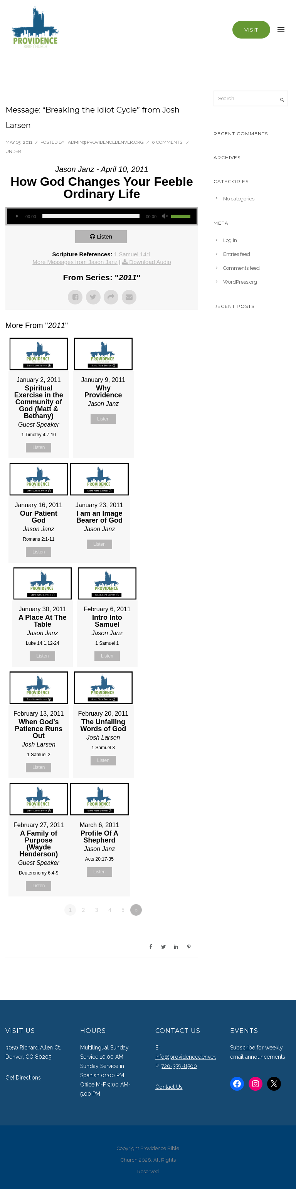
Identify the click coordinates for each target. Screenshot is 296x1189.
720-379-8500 (179, 1066)
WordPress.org (240, 282)
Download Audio (150, 262)
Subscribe (242, 1047)
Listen (104, 236)
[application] (102, 216)
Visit (251, 30)
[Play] (17, 216)
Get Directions (23, 1078)
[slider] (91, 216)
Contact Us (169, 1087)
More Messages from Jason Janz (75, 262)
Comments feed (241, 268)
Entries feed (236, 254)
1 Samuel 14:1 (132, 254)
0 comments (167, 142)
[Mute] (165, 216)
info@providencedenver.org (190, 1057)
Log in (230, 240)
